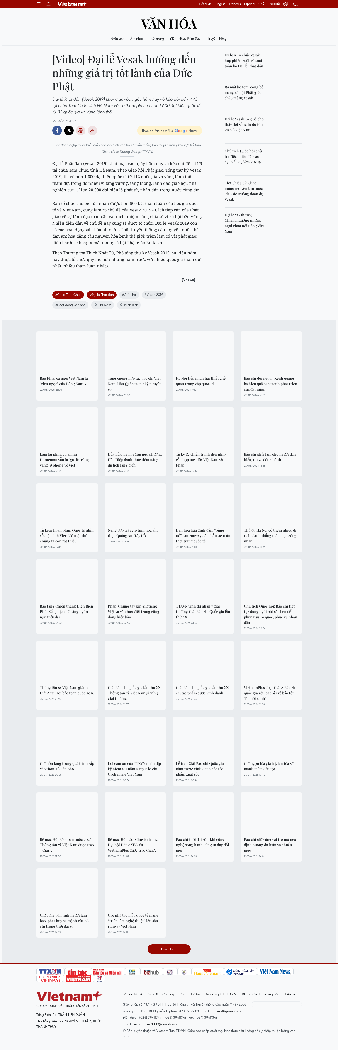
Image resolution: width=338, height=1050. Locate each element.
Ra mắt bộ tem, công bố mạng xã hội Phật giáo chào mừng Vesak (244, 92)
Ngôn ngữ (213, 994)
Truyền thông (217, 38)
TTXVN (231, 994)
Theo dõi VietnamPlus (157, 130)
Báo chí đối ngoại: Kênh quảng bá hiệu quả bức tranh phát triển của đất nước (270, 383)
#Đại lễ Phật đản (101, 294)
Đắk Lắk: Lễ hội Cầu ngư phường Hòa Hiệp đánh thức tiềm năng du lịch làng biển (135, 459)
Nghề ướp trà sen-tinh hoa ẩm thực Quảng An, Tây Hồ (133, 533)
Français (235, 4)
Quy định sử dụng (161, 994)
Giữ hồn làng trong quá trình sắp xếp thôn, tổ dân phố (67, 766)
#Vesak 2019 (154, 294)
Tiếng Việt (205, 4)
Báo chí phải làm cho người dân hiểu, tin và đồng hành (270, 457)
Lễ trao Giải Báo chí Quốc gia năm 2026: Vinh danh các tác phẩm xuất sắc (200, 769)
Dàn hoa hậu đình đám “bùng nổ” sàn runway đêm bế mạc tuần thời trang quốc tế (203, 535)
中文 (261, 4)
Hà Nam (102, 304)
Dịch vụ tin (249, 994)
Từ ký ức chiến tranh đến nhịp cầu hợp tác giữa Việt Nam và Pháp (201, 459)
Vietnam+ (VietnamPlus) (73, 3)
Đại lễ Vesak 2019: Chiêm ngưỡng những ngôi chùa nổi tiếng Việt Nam (244, 222)
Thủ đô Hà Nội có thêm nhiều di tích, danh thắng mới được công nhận (270, 535)
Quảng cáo (271, 994)
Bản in (80, 130)
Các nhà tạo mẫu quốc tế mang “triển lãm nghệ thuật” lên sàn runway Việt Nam (133, 920)
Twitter (69, 130)
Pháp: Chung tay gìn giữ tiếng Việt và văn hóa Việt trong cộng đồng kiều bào (133, 611)
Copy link (92, 130)
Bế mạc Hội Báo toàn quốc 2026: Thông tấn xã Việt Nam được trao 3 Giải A (67, 845)
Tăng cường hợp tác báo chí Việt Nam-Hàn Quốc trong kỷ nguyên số (135, 383)
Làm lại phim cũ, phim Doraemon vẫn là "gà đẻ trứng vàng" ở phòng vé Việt (64, 459)
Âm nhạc (136, 38)
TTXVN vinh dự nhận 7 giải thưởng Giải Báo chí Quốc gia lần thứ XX (203, 611)
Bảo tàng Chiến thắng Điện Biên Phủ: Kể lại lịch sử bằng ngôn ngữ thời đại (66, 611)
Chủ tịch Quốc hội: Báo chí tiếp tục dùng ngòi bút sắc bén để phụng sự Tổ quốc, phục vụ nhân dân (270, 614)
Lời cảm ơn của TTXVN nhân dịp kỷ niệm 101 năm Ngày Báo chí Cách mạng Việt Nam (134, 769)
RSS (182, 994)
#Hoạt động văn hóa (70, 304)
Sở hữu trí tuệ (132, 994)
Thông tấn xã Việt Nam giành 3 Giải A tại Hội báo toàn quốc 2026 (67, 690)
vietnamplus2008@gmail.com (155, 1024)
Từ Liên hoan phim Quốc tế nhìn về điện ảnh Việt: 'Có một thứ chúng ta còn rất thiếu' (67, 535)
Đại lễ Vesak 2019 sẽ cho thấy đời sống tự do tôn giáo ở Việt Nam (244, 124)
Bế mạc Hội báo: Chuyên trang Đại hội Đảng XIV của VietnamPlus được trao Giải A (133, 845)
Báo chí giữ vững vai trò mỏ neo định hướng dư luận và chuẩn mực (270, 845)
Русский (274, 3)
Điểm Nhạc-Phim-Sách (186, 38)
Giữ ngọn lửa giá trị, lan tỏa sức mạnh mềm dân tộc (269, 766)
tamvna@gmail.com (226, 1011)
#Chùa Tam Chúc (68, 294)
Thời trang (156, 38)
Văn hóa (169, 23)
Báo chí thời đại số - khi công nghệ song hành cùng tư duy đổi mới (202, 845)
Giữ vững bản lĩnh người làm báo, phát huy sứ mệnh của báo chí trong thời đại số (65, 920)
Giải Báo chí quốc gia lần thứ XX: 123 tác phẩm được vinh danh (202, 690)
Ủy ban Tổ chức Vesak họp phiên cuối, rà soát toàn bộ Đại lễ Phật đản (244, 60)
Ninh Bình (128, 304)
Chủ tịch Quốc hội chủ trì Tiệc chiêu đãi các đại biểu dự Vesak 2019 (243, 156)
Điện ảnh (117, 38)
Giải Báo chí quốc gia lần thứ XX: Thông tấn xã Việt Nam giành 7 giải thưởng (134, 693)
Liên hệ (290, 994)
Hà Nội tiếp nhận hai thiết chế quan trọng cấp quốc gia (201, 381)
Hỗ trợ (195, 994)
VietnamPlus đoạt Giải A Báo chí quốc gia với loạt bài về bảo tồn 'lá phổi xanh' (270, 693)
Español (249, 4)
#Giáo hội (129, 294)
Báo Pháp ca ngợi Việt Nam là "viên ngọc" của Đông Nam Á (64, 381)
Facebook (57, 130)
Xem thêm (169, 949)
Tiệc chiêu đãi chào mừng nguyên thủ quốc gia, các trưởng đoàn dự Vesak (244, 191)
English (221, 4)
